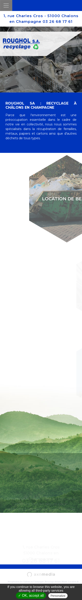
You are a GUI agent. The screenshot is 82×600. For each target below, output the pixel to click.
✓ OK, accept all (31, 595)
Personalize (58, 595)
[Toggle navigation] (6, 5)
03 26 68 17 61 (58, 21)
